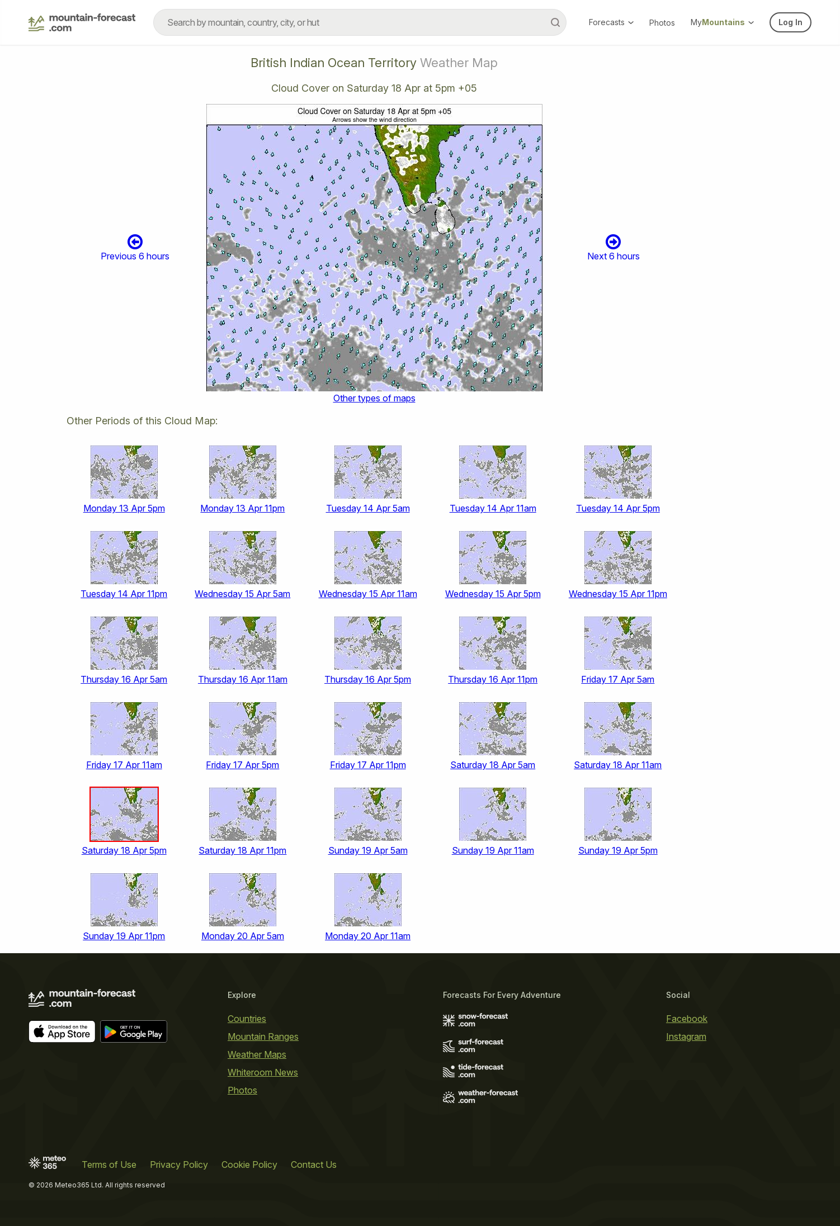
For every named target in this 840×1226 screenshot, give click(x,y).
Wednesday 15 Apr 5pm (493, 593)
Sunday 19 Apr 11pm (124, 935)
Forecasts (611, 22)
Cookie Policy (249, 1164)
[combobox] (360, 22)
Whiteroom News (263, 1072)
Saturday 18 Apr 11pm (242, 850)
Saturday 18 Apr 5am (492, 764)
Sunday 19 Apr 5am (368, 850)
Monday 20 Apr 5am (242, 935)
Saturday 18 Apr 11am (618, 764)
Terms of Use (109, 1164)
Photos (662, 22)
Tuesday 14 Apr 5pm (618, 508)
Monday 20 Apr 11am (367, 935)
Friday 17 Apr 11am (124, 764)
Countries (247, 1018)
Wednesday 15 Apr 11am (368, 593)
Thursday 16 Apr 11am (242, 679)
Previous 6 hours (135, 247)
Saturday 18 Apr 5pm (124, 850)
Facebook (686, 1018)
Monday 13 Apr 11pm (242, 508)
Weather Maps (257, 1054)
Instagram (686, 1036)
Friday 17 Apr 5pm (242, 764)
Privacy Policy (179, 1164)
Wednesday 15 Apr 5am (242, 593)
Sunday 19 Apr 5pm (618, 850)
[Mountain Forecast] (82, 22)
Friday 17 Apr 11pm (368, 764)
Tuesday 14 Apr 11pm (124, 593)
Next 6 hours (613, 247)
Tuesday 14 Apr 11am (493, 508)
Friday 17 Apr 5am (617, 679)
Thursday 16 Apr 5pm (367, 679)
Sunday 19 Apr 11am (493, 850)
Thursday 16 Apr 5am (124, 679)
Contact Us (314, 1164)
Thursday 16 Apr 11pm (492, 679)
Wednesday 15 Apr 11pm (618, 593)
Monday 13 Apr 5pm (124, 508)
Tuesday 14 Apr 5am (368, 508)
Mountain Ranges (263, 1036)
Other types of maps (374, 398)
